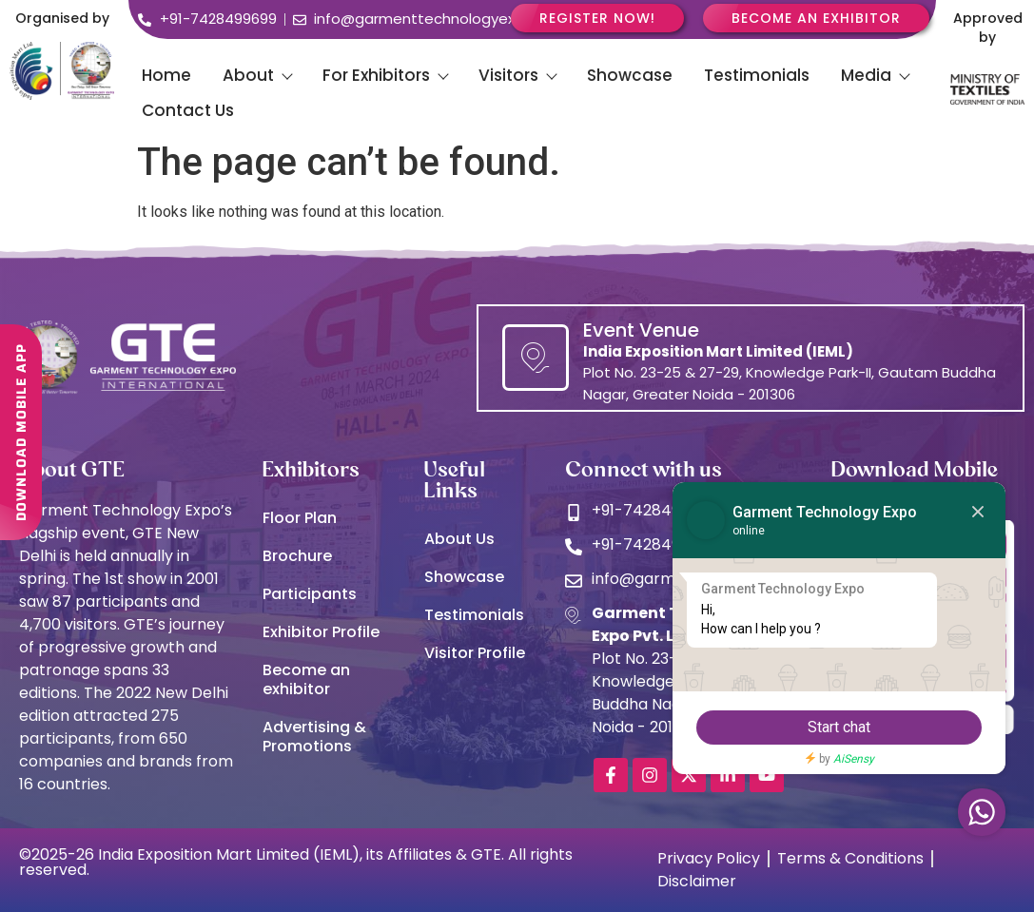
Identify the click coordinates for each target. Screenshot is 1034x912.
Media (874, 75)
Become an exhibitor (306, 679)
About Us (459, 539)
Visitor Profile (474, 653)
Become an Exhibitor (816, 18)
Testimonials (757, 75)
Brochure (297, 556)
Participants (310, 594)
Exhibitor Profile (321, 632)
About (257, 75)
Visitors (517, 75)
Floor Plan (300, 518)
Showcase (630, 75)
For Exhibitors (384, 75)
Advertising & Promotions (314, 736)
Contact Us (188, 110)
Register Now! (597, 18)
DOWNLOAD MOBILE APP (21, 422)
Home (166, 75)
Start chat (839, 727)
